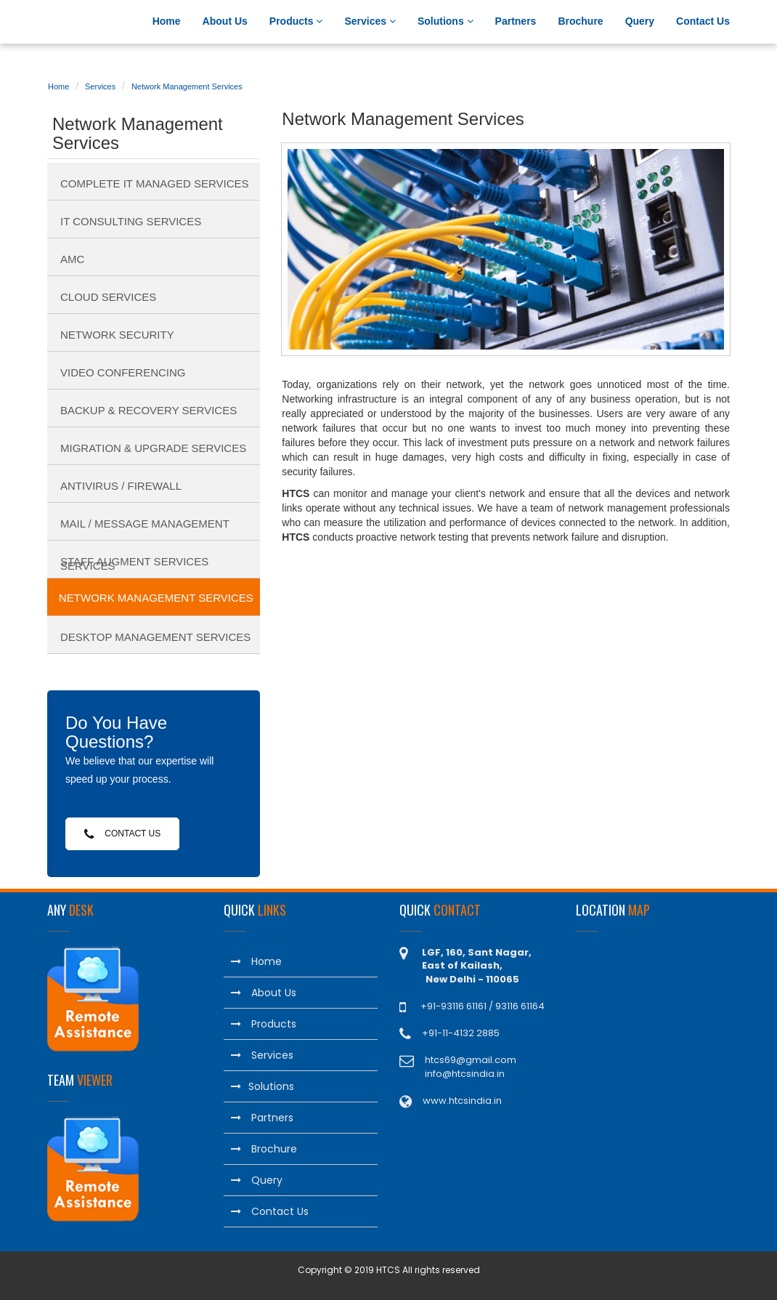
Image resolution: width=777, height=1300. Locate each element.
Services (370, 21)
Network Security (117, 334)
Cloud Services (108, 297)
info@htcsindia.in (465, 1074)
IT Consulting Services (130, 221)
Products (296, 21)
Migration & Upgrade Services (153, 448)
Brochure (580, 21)
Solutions (445, 21)
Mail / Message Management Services (144, 529)
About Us (225, 21)
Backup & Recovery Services (148, 410)
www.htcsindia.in (462, 1100)
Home (166, 21)
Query (639, 21)
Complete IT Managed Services (154, 183)
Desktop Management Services (155, 637)
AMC (72, 259)
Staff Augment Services (134, 561)
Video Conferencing (123, 372)
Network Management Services (187, 86)
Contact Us (703, 21)
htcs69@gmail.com (470, 1060)
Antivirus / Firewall (121, 486)
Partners (516, 21)
